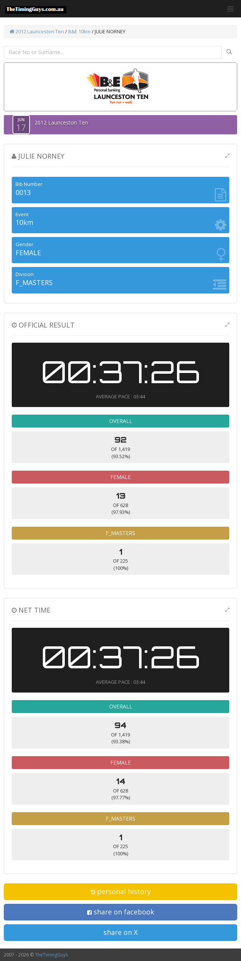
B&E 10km (79, 31)
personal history (121, 891)
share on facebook (120, 911)
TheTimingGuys (51, 955)
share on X (120, 932)
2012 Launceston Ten (36, 31)
